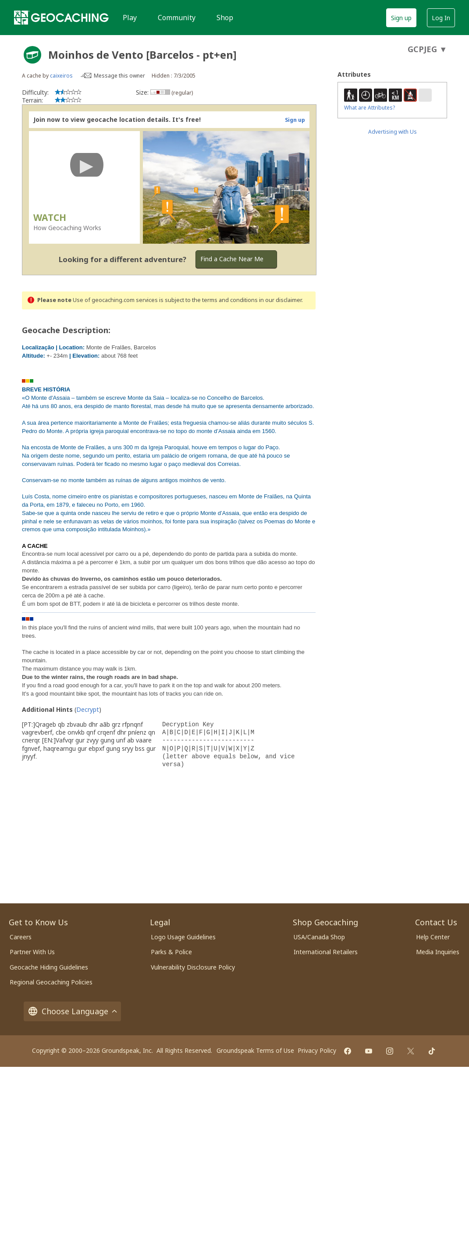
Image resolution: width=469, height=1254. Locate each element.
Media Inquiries (437, 952)
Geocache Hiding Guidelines (49, 967)
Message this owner (119, 75)
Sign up (401, 18)
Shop (225, 17)
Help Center (433, 937)
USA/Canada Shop (319, 937)
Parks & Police (171, 952)
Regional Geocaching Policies (51, 982)
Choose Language (72, 1011)
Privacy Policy (317, 1050)
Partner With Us (32, 952)
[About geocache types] (32, 54)
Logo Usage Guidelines (183, 937)
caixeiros (61, 75)
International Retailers (326, 952)
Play (130, 17)
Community (176, 17)
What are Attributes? (369, 107)
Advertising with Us (392, 131)
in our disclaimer (280, 300)
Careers (21, 937)
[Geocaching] (61, 17)
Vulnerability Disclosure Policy (193, 967)
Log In (441, 18)
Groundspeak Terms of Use (255, 1050)
